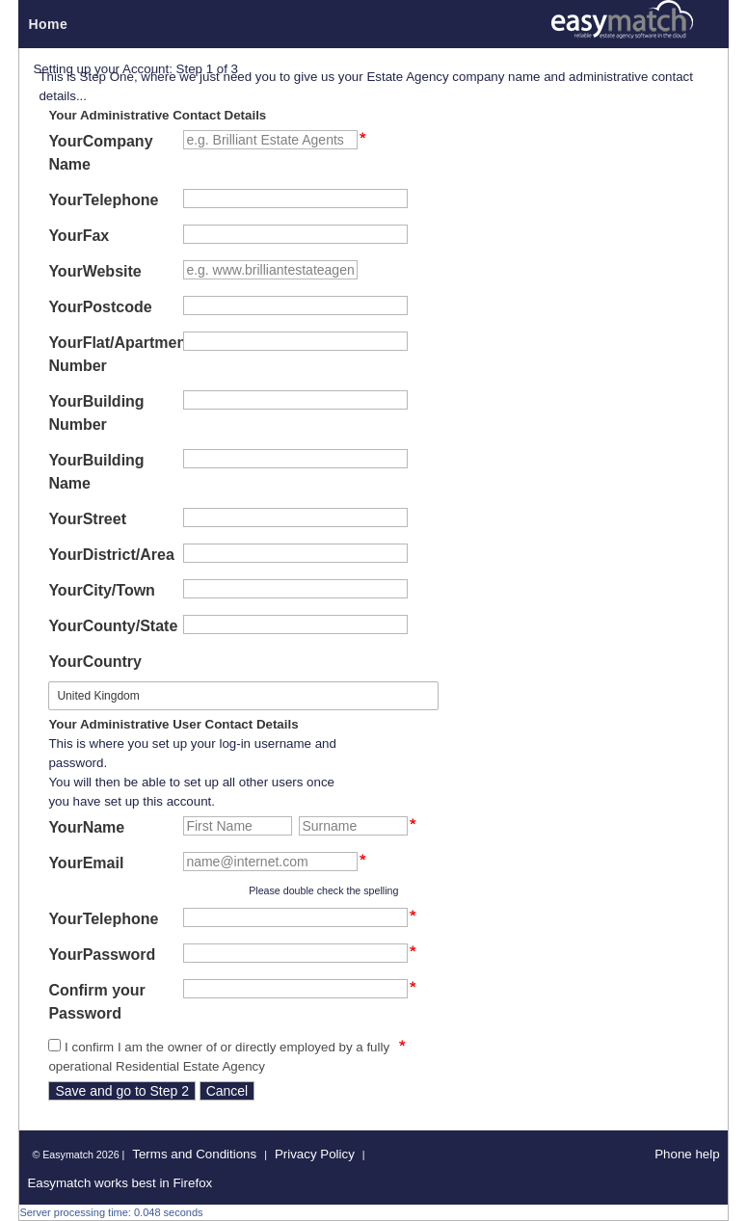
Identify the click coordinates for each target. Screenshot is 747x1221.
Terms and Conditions (194, 1154)
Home (47, 24)
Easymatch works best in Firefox (119, 1183)
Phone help (686, 1154)
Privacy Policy (315, 1154)
